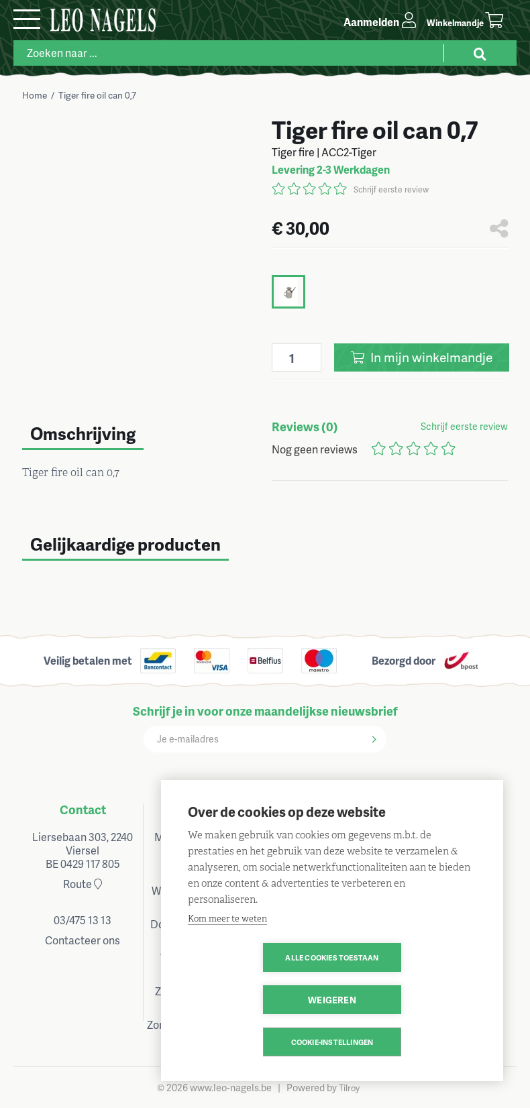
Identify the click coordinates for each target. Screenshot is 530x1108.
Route (82, 883)
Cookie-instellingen (332, 1042)
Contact (83, 809)
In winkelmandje (421, 357)
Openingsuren (204, 809)
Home (34, 95)
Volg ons (447, 809)
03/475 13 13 (82, 920)
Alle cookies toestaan (254, 1000)
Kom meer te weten (227, 960)
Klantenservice (325, 809)
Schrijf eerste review (391, 189)
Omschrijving (83, 433)
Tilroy (349, 1088)
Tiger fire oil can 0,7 (97, 95)
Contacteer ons (82, 940)
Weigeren (409, 999)
